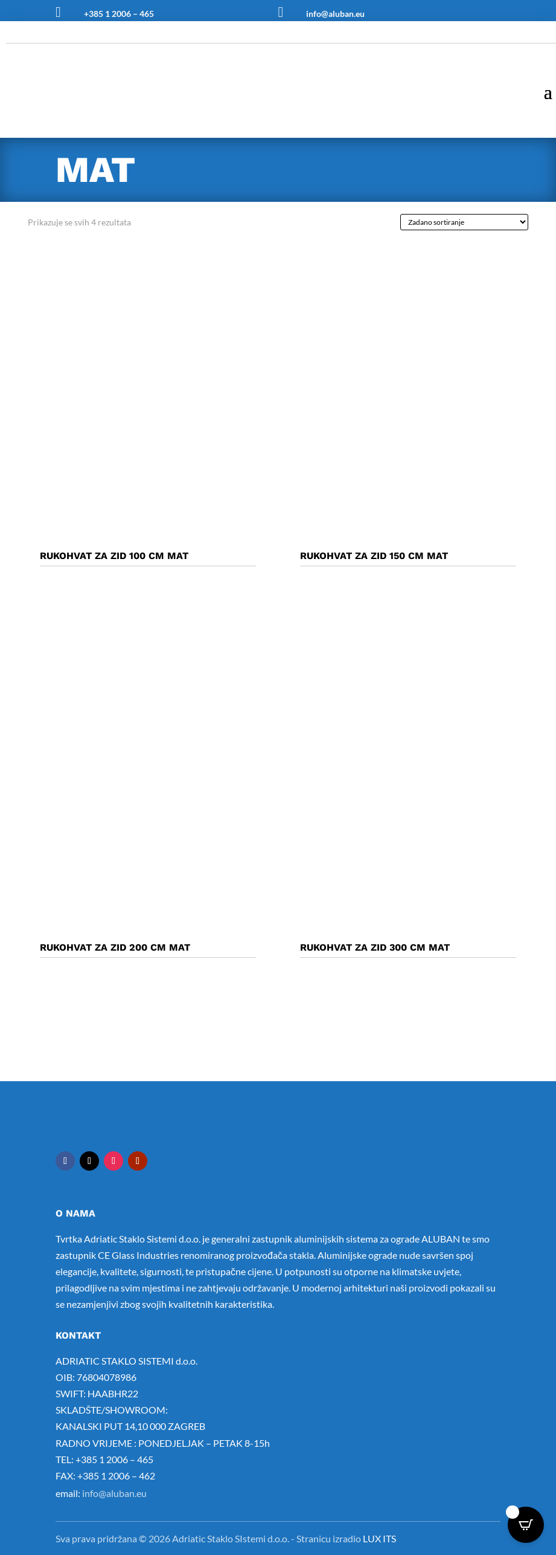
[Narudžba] (464, 222)
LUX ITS (379, 1538)
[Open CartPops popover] (526, 1525)
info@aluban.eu (335, 13)
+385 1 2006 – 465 (119, 13)
